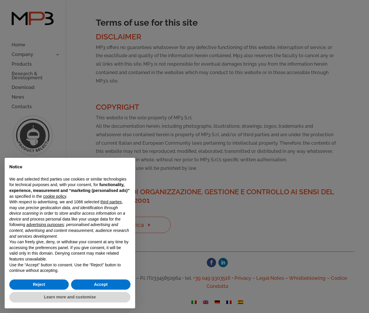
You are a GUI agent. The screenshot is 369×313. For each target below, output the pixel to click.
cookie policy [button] (54, 196)
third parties (111, 202)
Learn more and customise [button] (70, 297)
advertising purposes (45, 224)
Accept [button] (101, 284)
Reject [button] (39, 284)
